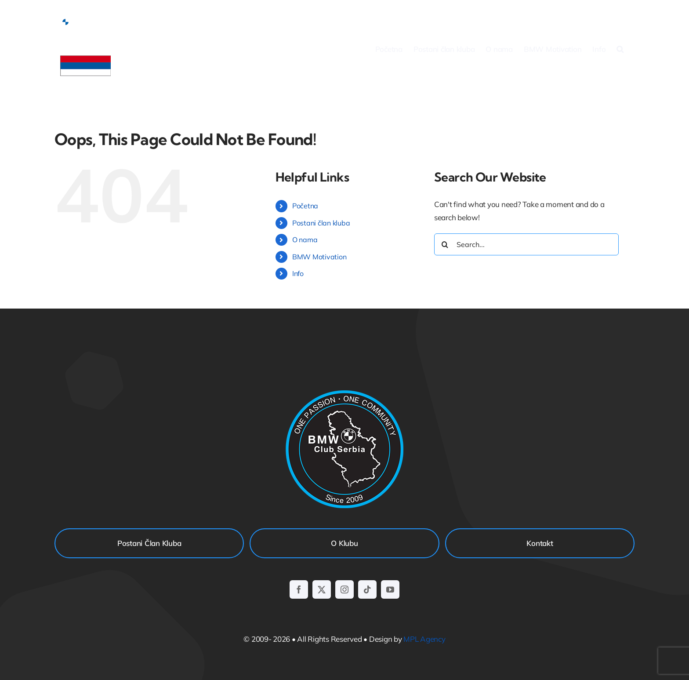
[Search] (445, 244)
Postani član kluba (321, 222)
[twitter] (321, 589)
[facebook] (299, 589)
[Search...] (526, 244)
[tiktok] (367, 589)
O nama (304, 239)
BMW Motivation (319, 256)
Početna (305, 205)
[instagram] (344, 589)
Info (298, 273)
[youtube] (390, 589)
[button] (620, 49)
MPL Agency (424, 639)
